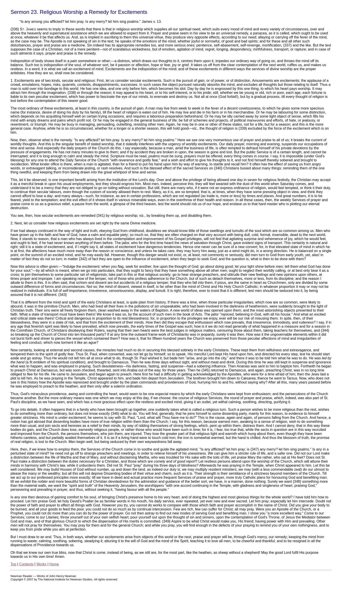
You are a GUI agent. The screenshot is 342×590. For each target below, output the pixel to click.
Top (13, 564)
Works (41, 564)
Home (54, 564)
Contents (26, 564)
